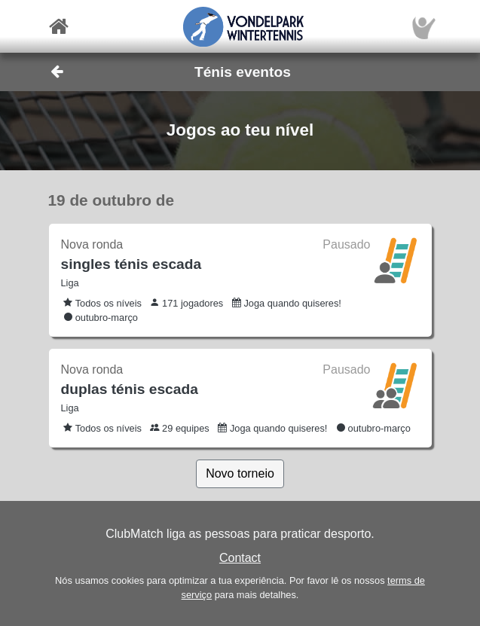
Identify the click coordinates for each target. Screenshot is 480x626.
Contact (240, 557)
